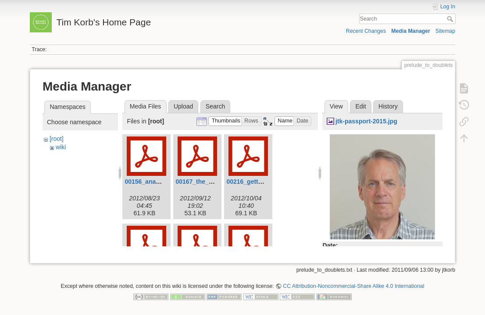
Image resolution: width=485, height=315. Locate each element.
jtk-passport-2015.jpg (366, 121)
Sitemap (445, 31)
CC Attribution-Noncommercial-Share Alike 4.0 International (353, 283)
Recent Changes (366, 31)
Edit (360, 106)
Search (451, 19)
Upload (183, 106)
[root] (57, 138)
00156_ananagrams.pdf (159, 181)
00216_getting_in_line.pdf (263, 181)
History (388, 106)
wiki (61, 147)
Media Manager (410, 31)
